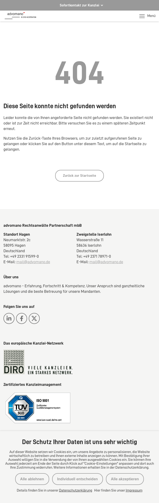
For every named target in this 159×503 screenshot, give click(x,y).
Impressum (134, 490)
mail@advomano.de (33, 262)
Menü (147, 16)
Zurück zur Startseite (79, 175)
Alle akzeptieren (125, 479)
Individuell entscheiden (77, 479)
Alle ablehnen (32, 479)
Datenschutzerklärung (75, 490)
